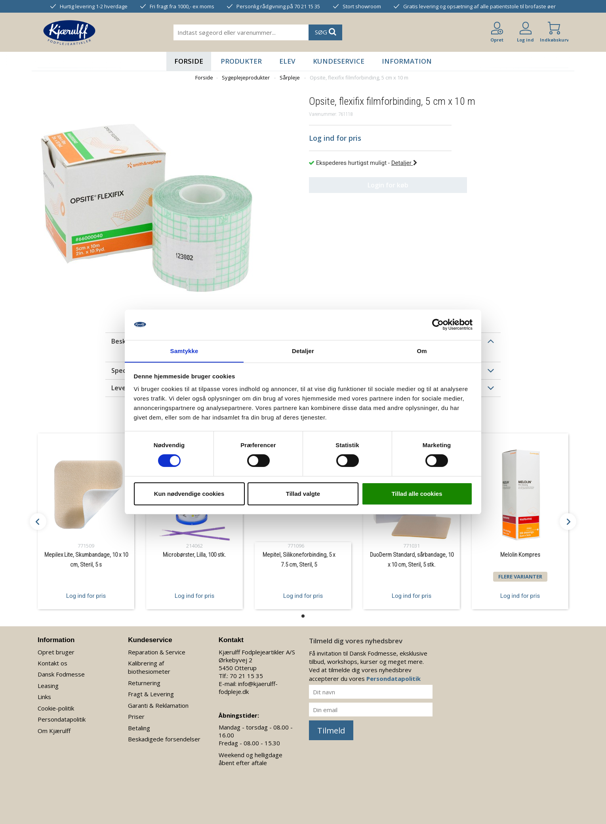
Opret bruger (56, 652)
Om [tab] (422, 350)
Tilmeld (331, 730)
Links (44, 697)
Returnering (144, 683)
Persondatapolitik (62, 719)
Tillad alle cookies (416, 493)
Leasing (48, 686)
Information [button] (407, 61)
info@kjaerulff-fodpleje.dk (248, 687)
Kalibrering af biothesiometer (149, 667)
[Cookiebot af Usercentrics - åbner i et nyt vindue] (438, 325)
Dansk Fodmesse (61, 674)
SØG (325, 32)
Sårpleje (290, 77)
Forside (188, 61)
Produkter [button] (241, 61)
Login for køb (380, 185)
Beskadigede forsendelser (164, 739)
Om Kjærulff (54, 731)
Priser (136, 716)
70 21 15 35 (246, 676)
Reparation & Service (156, 652)
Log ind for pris (86, 595)
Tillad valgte (303, 493)
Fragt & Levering (151, 694)
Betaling (139, 728)
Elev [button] (287, 61)
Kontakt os (52, 663)
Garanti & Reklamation (158, 705)
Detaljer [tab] (303, 350)
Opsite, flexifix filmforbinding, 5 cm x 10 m (359, 77)
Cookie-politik (56, 708)
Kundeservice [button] (338, 61)
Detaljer (404, 162)
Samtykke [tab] (184, 350)
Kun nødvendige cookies (189, 493)
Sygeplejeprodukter (246, 77)
